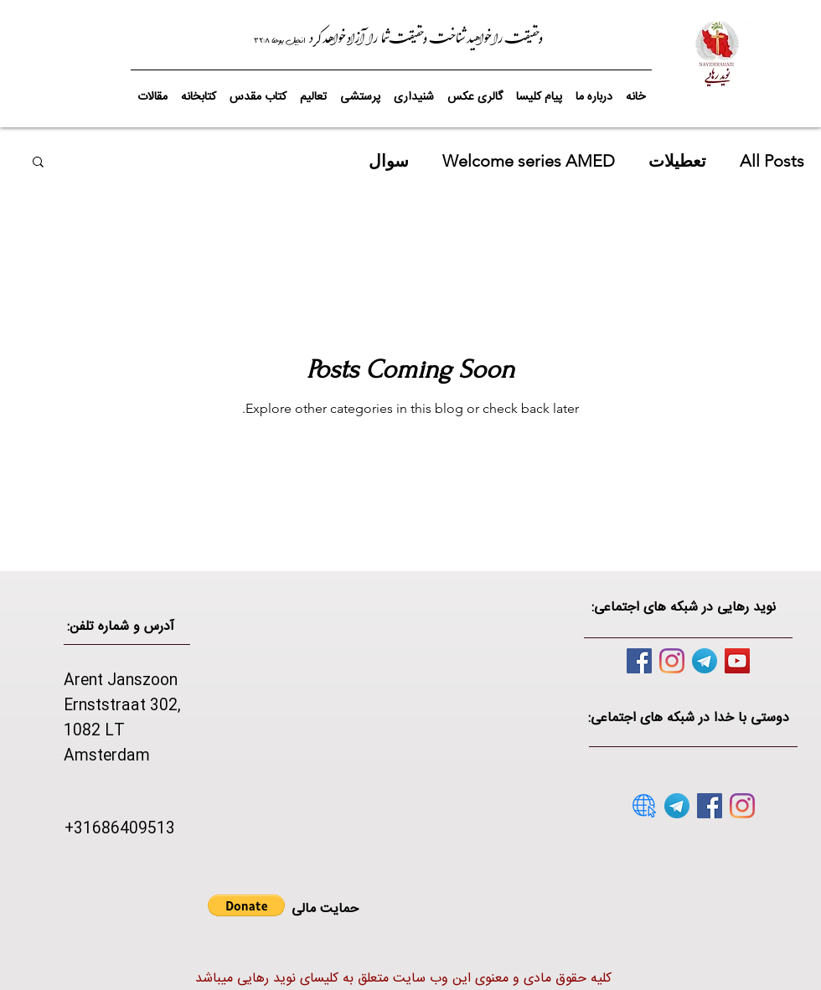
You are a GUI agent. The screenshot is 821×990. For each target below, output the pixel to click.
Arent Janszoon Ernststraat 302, (122, 693)
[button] (258, 90)
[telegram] (704, 660)
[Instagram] (671, 660)
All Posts (772, 161)
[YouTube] (737, 660)
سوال (389, 161)
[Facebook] (639, 660)
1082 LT (94, 731)
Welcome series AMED (528, 161)
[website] (644, 805)
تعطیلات (677, 161)
